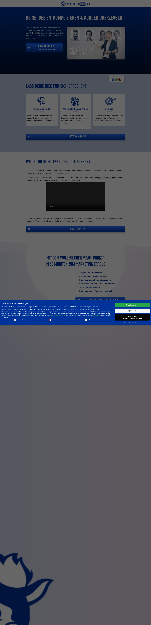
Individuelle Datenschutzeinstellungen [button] (132, 317)
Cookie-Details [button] (126, 322)
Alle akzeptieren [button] (132, 305)
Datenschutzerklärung (58, 315)
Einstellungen (96, 315)
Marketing (54, 320)
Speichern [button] (132, 311)
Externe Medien (91, 320)
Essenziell (18, 320)
